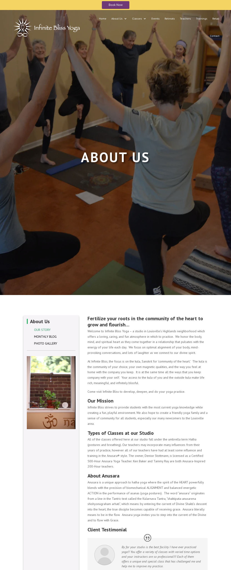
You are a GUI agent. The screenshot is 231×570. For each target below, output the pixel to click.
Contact (214, 36)
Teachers (185, 18)
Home (102, 18)
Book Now (116, 5)
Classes (137, 18)
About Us (117, 18)
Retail (215, 18)
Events (155, 18)
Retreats (170, 18)
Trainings (201, 18)
